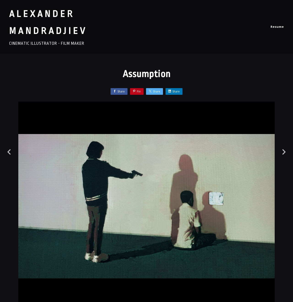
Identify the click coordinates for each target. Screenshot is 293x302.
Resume (277, 27)
